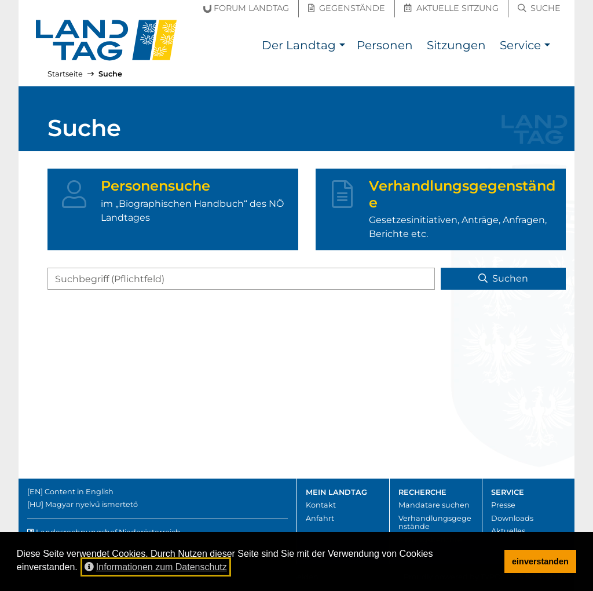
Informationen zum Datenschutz (156, 567)
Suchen (503, 278)
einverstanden (540, 561)
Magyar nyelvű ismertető (91, 504)
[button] (341, 46)
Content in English (79, 491)
